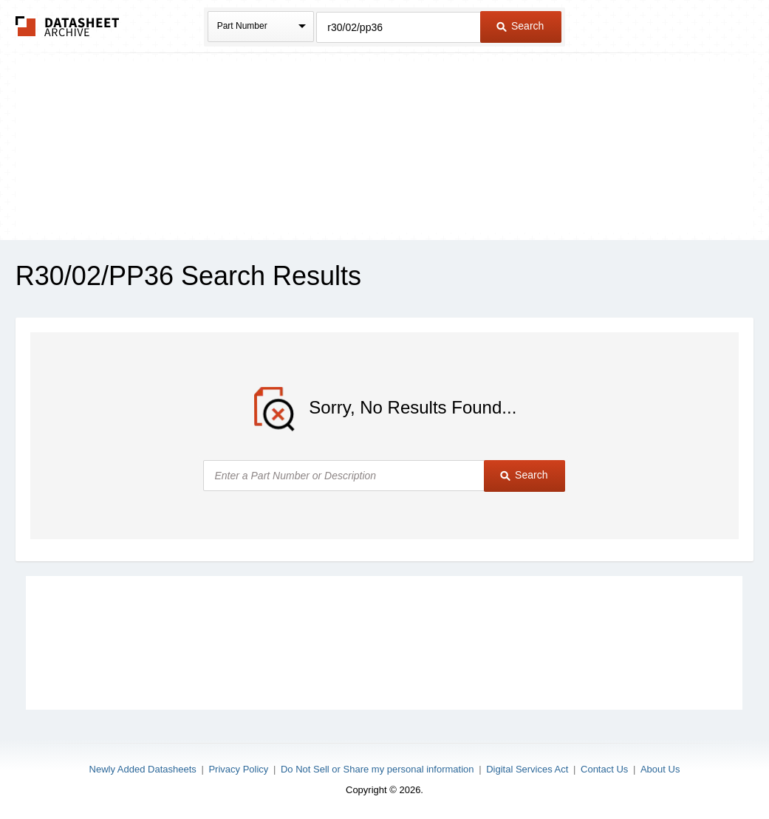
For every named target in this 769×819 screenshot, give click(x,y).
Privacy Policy (238, 769)
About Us (660, 769)
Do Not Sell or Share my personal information (377, 769)
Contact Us (604, 769)
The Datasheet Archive (68, 26)
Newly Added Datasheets (142, 769)
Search (520, 26)
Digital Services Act (527, 769)
